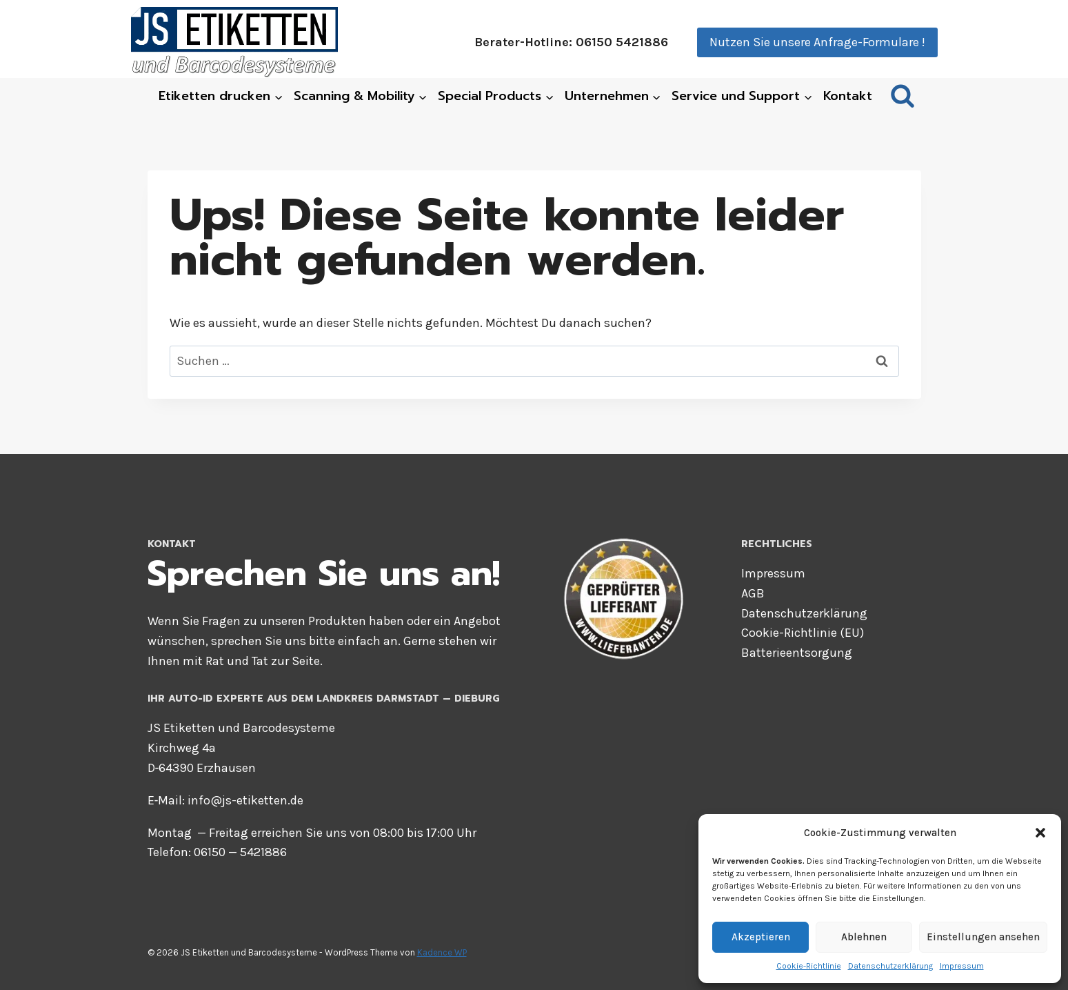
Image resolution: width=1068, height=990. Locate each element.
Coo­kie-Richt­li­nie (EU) (802, 632)
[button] (1040, 833)
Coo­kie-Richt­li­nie (808, 966)
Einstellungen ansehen (983, 937)
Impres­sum (962, 966)
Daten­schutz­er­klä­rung (890, 966)
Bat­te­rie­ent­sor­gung (796, 652)
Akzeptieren (761, 937)
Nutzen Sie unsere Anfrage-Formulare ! (817, 42)
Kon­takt (847, 96)
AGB (753, 593)
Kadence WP (442, 952)
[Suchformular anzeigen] (902, 96)
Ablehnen (864, 937)
